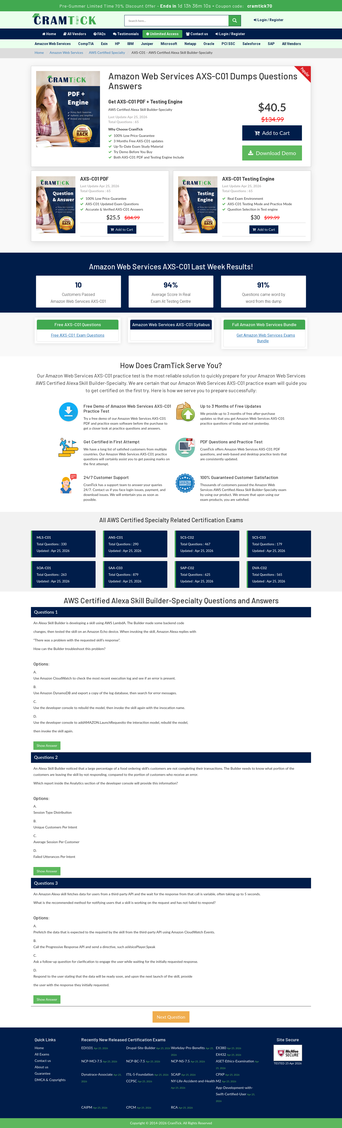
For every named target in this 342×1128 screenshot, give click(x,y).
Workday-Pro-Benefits (188, 1048)
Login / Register (269, 20)
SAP (271, 44)
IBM (130, 44)
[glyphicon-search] (234, 20)
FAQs (100, 34)
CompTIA (86, 44)
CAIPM (86, 1107)
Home (49, 34)
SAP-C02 (187, 568)
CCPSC (131, 1081)
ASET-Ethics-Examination (235, 1061)
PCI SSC (228, 44)
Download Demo (272, 153)
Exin (104, 44)
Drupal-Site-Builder (141, 1048)
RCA (174, 1107)
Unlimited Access (162, 34)
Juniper (147, 44)
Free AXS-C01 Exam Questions (77, 335)
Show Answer (47, 745)
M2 (218, 1081)
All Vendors (74, 34)
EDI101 (87, 1048)
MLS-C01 (44, 537)
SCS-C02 (187, 537)
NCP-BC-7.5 (135, 1061)
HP (117, 44)
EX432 (221, 1054)
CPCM (131, 1107)
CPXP (220, 1074)
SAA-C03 (116, 568)
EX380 (221, 1048)
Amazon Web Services (53, 44)
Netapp (190, 44)
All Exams (42, 1054)
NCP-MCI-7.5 (91, 1061)
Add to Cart (272, 133)
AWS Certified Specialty (107, 52)
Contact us (197, 34)
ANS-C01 (116, 537)
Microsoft (169, 44)
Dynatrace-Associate (97, 1074)
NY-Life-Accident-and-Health (193, 1081)
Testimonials (126, 34)
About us (41, 1067)
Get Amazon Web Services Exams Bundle (266, 338)
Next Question (171, 1017)
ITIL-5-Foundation (140, 1074)
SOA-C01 (44, 568)
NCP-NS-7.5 (180, 1061)
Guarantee (42, 1073)
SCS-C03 (259, 537)
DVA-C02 (259, 568)
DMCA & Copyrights (50, 1080)
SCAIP (175, 1074)
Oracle (208, 44)
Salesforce (251, 44)
